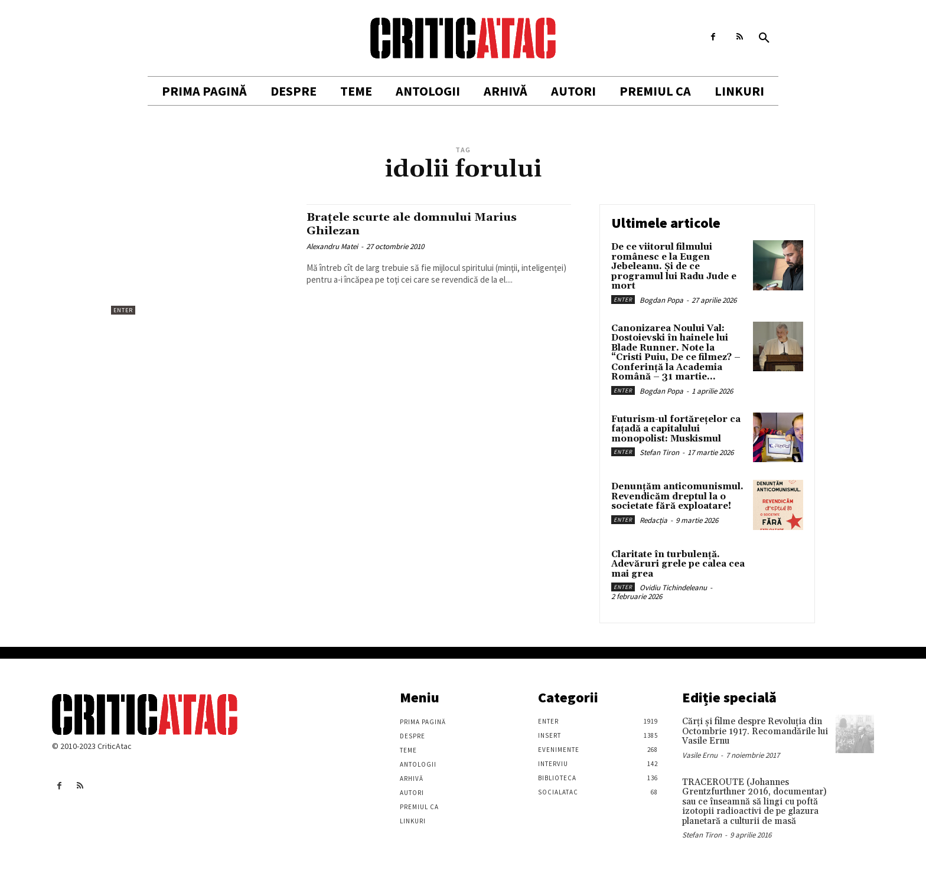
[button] (764, 38)
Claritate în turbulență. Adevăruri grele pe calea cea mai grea (678, 564)
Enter (123, 310)
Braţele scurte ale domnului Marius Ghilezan (422, 224)
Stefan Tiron (659, 452)
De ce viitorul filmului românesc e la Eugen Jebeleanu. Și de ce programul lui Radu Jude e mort (673, 266)
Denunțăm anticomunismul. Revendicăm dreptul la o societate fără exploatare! (677, 496)
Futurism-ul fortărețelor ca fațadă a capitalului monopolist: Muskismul (676, 429)
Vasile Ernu (700, 755)
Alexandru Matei (332, 246)
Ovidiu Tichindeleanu (673, 588)
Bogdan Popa (661, 300)
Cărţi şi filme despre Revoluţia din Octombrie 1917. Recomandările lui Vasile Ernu (755, 731)
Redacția (653, 520)
